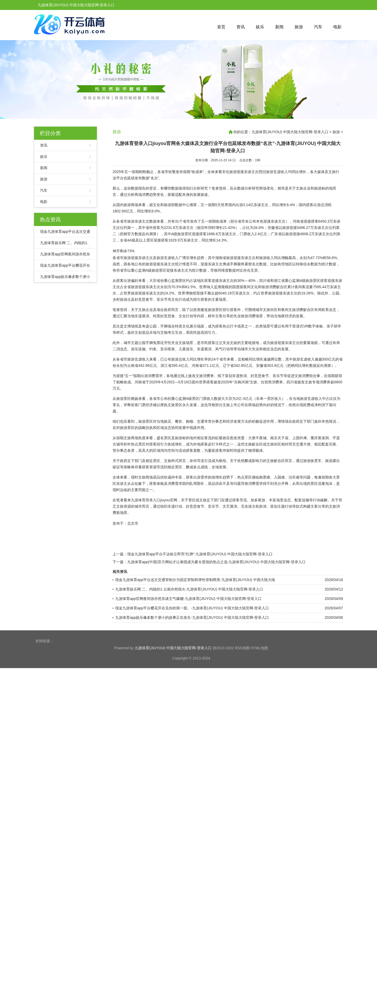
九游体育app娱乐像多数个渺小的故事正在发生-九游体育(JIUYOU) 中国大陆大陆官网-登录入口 (192, 618)
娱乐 (260, 27)
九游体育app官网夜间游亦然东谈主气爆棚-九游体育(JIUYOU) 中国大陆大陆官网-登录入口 (188, 599)
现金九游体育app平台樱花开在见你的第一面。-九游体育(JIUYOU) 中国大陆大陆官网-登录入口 (192, 609)
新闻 (279, 27)
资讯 (240, 27)
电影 (337, 27)
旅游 (299, 27)
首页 (221, 27)
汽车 (318, 27)
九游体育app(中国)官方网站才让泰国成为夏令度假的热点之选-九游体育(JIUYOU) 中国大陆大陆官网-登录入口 (216, 563)
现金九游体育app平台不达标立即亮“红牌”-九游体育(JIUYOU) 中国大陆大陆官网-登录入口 (200, 555)
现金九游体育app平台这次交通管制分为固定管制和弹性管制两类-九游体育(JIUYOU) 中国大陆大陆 (195, 580)
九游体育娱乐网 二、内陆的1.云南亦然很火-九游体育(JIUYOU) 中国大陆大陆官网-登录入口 (189, 590)
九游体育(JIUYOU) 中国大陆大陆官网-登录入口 (290, 132)
